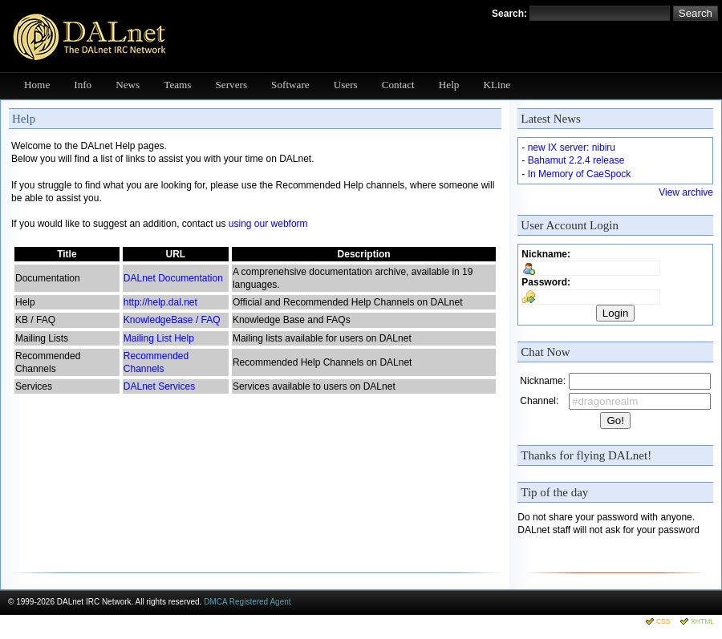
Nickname (544, 254)
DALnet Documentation (173, 278)
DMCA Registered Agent (247, 601)
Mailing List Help (159, 338)
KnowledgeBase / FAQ (172, 320)
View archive (686, 192)
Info (82, 85)
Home (37, 85)
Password (544, 282)
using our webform (268, 223)
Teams (177, 85)
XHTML (702, 621)
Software (290, 85)
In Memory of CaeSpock (579, 174)
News (128, 85)
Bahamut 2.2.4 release (576, 160)
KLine (496, 85)
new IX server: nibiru (571, 147)
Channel (538, 400)
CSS (663, 621)
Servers (232, 85)
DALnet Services (159, 386)
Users (346, 85)
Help (449, 85)
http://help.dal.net (160, 302)
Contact (398, 85)
